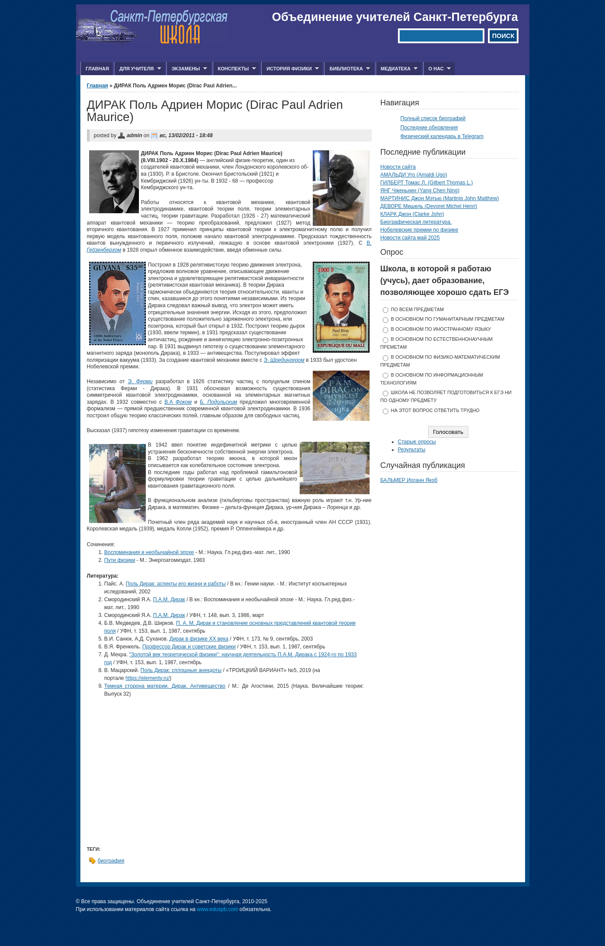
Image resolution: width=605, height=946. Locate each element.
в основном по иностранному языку (441, 329)
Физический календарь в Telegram (442, 136)
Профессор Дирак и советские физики (189, 647)
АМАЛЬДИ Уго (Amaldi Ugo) (413, 175)
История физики (290, 69)
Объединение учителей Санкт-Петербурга (395, 17)
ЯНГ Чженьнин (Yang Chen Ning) (420, 190)
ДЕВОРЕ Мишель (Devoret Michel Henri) (428, 206)
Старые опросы (417, 442)
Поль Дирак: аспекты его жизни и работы (176, 584)
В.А (177, 402)
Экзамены (186, 69)
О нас (437, 69)
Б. (218, 402)
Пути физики (119, 560)
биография (111, 861)
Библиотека (347, 69)
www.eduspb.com (217, 909)
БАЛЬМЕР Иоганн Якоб (409, 480)
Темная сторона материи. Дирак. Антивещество (164, 686)
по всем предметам (417, 309)
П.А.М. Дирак (169, 599)
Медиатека (397, 69)
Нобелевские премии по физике (419, 230)
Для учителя (137, 69)
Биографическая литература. (416, 222)
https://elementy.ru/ (147, 678)
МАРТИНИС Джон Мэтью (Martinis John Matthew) (439, 198)
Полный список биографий (433, 118)
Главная (97, 68)
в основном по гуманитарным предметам (448, 319)
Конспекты (234, 69)
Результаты (411, 450)
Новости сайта (398, 167)
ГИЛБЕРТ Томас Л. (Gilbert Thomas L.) (426, 183)
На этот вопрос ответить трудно (435, 410)
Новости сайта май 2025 (410, 238)
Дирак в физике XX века (198, 639)
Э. (284, 360)
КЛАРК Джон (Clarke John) (412, 214)
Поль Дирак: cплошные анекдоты (181, 670)
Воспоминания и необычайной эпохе (149, 552)
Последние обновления (429, 128)
